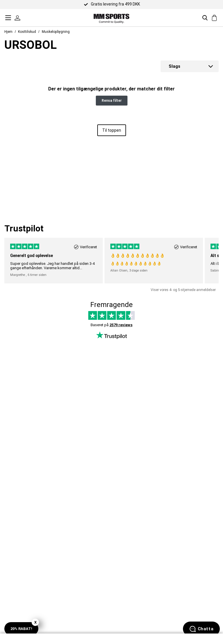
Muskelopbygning (56, 32)
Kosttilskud (27, 32)
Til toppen (111, 130)
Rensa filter (112, 101)
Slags (174, 66)
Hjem (8, 32)
